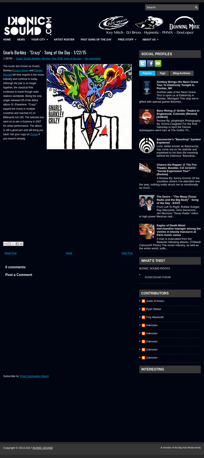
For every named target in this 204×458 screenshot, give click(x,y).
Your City (41, 38)
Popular (147, 73)
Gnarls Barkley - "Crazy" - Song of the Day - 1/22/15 (44, 52)
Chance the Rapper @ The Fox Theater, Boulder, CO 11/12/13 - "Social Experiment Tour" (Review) (177, 169)
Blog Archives (181, 73)
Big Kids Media (186, 447)
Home (7, 39)
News (21, 39)
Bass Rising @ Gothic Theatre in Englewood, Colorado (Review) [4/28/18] (178, 114)
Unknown (151, 325)
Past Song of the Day (96, 39)
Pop (54, 58)
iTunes (34, 134)
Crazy (19, 58)
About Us (151, 38)
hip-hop (46, 58)
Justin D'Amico (155, 301)
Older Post (127, 253)
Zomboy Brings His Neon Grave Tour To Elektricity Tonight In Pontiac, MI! (177, 85)
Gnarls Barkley (32, 58)
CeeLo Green (20, 70)
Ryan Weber (153, 309)
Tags (163, 73)
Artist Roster (64, 39)
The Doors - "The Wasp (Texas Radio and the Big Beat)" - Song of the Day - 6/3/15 (177, 200)
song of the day (72, 58)
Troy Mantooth (155, 317)
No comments (93, 58)
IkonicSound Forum (158, 277)
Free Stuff (128, 38)
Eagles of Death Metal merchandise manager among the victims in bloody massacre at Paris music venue (179, 230)
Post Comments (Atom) (34, 376)
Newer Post (10, 253)
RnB (60, 58)
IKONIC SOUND (43, 447)
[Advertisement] (171, 402)
